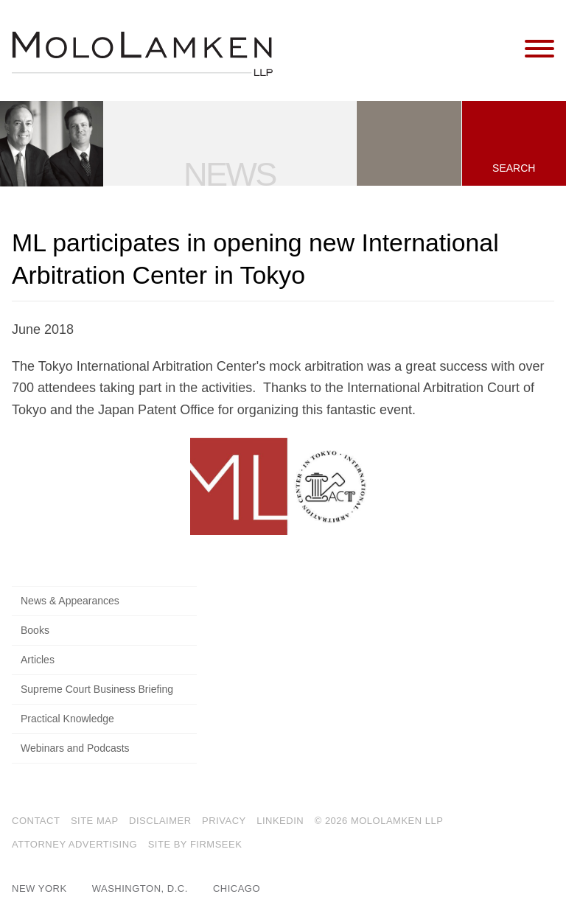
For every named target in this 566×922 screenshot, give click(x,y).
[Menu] (539, 49)
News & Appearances (70, 601)
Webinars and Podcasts (75, 748)
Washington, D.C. (140, 888)
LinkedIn (280, 820)
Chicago (236, 888)
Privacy (224, 820)
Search (513, 168)
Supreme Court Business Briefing (97, 689)
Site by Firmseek (195, 844)
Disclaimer (160, 820)
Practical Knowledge (67, 718)
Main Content (232, 17)
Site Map (95, 820)
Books (35, 630)
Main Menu (239, 17)
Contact (36, 820)
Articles (38, 660)
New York (39, 888)
